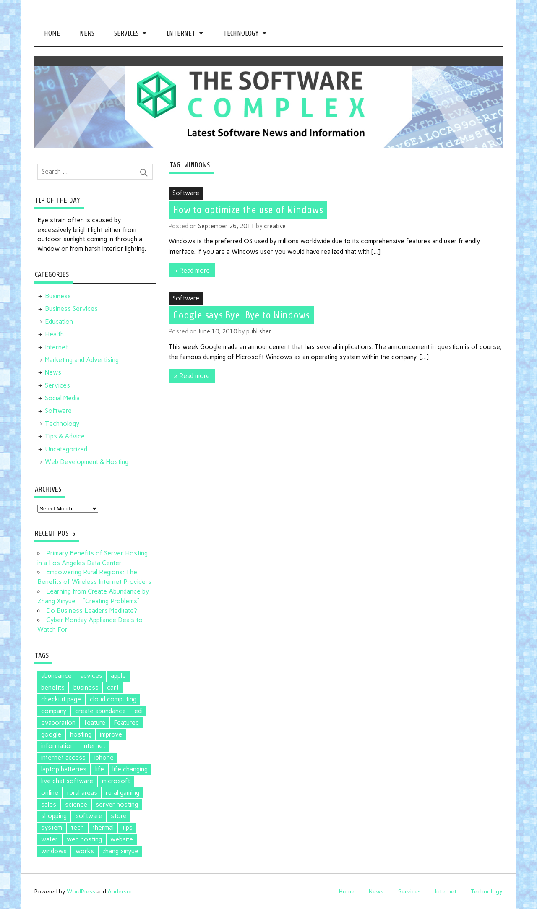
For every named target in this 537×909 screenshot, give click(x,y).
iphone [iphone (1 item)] (104, 757)
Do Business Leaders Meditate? (91, 611)
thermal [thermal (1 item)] (103, 827)
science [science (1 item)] (76, 804)
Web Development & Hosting (86, 462)
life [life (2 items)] (99, 769)
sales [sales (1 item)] (48, 804)
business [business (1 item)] (86, 687)
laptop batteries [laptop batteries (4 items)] (63, 769)
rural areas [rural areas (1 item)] (82, 793)
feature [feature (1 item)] (94, 723)
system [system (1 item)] (51, 827)
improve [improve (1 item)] (111, 734)
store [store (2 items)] (119, 816)
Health (54, 334)
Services (126, 33)
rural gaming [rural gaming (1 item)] (122, 793)
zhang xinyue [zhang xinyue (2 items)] (120, 851)
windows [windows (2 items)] (54, 851)
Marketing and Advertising (82, 360)
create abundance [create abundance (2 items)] (100, 711)
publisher (258, 331)
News (87, 33)
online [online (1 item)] (49, 793)
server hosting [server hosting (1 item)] (117, 804)
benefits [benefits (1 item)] (53, 687)
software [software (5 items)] (89, 816)
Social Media (62, 398)
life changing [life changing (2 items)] (130, 769)
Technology (241, 33)
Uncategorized (66, 449)
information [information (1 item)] (57, 746)
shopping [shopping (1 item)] (54, 816)
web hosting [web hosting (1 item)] (84, 839)
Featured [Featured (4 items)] (126, 723)
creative (275, 226)
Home (52, 33)
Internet (181, 33)
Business (58, 296)
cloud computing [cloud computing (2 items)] (113, 699)
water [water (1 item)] (49, 839)
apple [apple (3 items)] (118, 676)
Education (59, 322)
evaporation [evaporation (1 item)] (58, 723)
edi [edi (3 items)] (138, 711)
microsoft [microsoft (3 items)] (116, 781)
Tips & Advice (65, 436)
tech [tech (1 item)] (77, 827)
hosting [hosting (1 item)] (80, 734)
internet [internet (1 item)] (94, 746)
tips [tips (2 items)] (127, 827)
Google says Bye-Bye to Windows (241, 315)
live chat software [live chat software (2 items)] (67, 781)
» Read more (192, 270)
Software (185, 193)
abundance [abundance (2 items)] (56, 676)
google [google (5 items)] (51, 734)
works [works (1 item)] (85, 851)
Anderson (120, 891)
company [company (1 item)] (53, 711)
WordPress (81, 891)
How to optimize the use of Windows (248, 210)
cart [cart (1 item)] (113, 687)
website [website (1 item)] (121, 839)
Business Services (71, 309)
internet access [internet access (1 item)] (63, 757)
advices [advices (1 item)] (91, 676)
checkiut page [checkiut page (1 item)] (61, 699)
